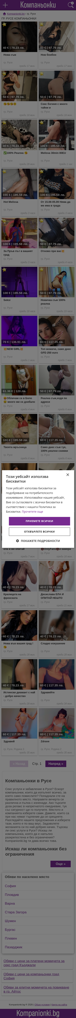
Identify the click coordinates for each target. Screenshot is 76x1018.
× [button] (67, 474)
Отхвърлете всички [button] (39, 531)
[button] (38, 541)
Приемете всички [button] (39, 521)
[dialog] (38, 509)
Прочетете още (32, 511)
